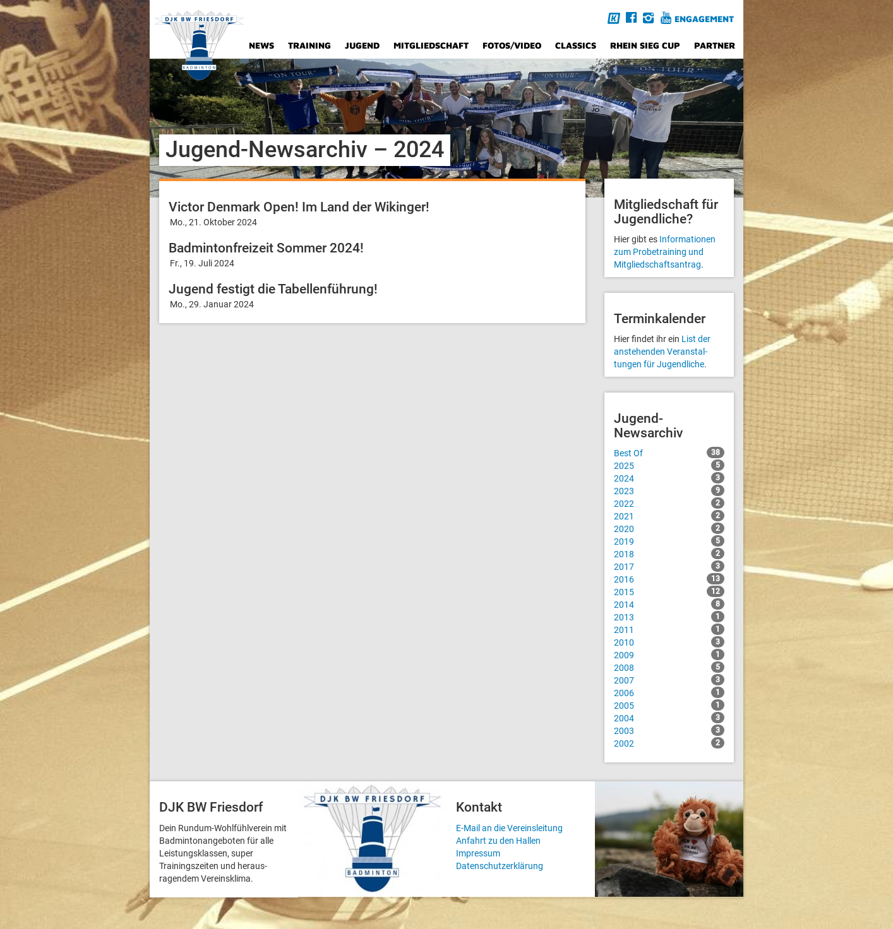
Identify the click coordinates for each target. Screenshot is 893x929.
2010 (669, 642)
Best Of (669, 452)
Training (309, 45)
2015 (669, 591)
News (261, 45)
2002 (669, 743)
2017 (669, 566)
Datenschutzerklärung (499, 866)
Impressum (478, 853)
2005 (669, 705)
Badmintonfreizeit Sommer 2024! (266, 248)
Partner (714, 45)
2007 (669, 679)
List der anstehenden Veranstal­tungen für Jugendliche (662, 351)
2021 (669, 515)
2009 (669, 654)
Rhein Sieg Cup (645, 45)
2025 (669, 465)
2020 (669, 528)
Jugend (362, 45)
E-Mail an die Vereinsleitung (509, 828)
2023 (669, 490)
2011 (669, 629)
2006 (669, 692)
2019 (669, 541)
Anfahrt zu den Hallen (498, 841)
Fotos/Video (511, 45)
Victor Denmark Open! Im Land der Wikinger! (299, 207)
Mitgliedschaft (431, 45)
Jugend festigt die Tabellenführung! (273, 289)
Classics (575, 45)
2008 (669, 667)
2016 (669, 578)
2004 (669, 717)
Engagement (704, 18)
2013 (669, 616)
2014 (669, 604)
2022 (669, 503)
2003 (669, 730)
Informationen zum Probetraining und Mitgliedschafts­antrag (665, 251)
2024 (669, 477)
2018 (669, 553)
